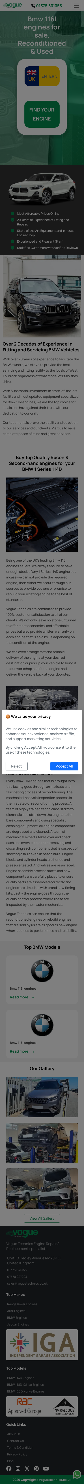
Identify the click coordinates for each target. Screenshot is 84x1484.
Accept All (64, 766)
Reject (16, 766)
